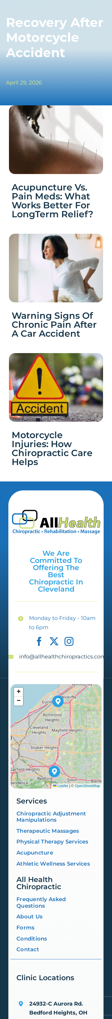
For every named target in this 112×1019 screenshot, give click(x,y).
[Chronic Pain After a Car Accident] (56, 236)
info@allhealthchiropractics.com (62, 656)
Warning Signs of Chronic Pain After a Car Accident (54, 324)
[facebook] (39, 641)
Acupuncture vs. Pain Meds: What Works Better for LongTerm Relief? (52, 201)
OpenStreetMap (87, 786)
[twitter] (54, 641)
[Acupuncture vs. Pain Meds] (56, 108)
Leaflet (60, 786)
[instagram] (69, 641)
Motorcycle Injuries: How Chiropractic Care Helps (52, 448)
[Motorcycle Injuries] (56, 356)
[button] (54, 771)
